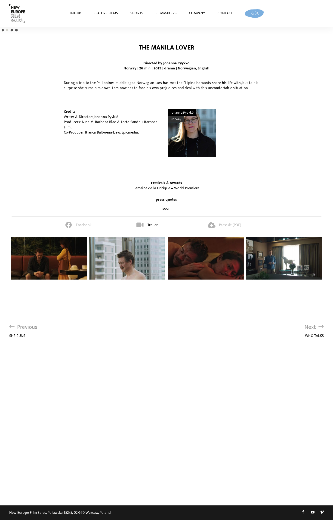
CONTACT (225, 13)
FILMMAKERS (166, 13)
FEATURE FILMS (105, 13)
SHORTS (136, 13)
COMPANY (197, 13)
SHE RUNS (23, 477)
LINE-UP (75, 13)
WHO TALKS (314, 477)
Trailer (153, 372)
